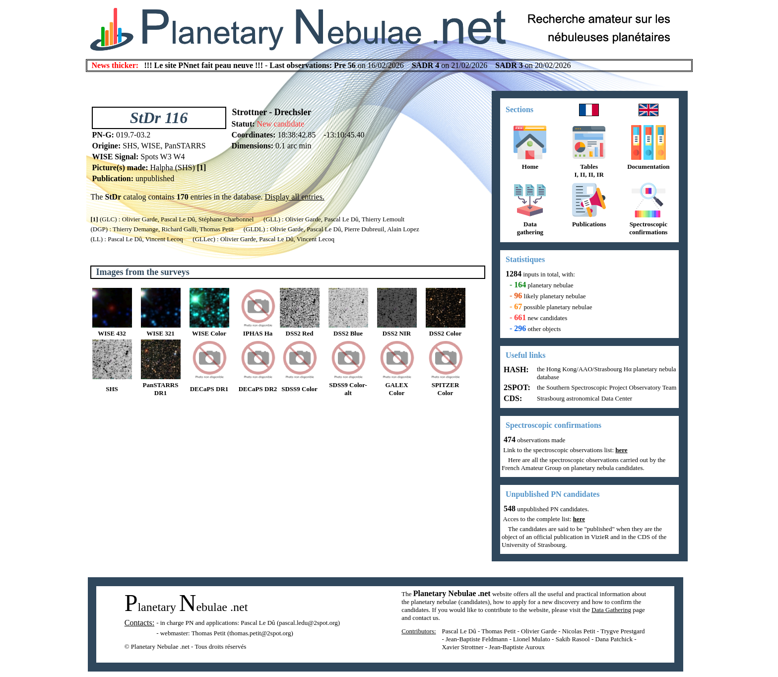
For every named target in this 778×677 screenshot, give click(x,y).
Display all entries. (294, 197)
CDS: (512, 398)
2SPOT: (516, 387)
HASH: (515, 369)
